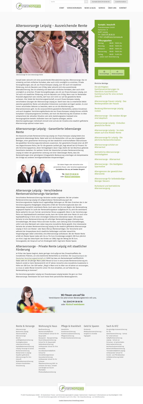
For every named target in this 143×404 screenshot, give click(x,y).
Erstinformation (120, 2)
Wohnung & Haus (48, 326)
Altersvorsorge (21, 329)
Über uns (112, 8)
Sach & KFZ (112, 326)
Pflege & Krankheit (71, 326)
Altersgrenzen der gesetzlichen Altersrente (108, 172)
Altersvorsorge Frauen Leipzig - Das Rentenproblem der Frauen (110, 102)
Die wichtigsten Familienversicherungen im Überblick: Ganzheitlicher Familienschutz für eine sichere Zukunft (109, 92)
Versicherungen (74, 8)
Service (102, 8)
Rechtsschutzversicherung (115, 346)
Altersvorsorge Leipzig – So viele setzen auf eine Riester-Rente (109, 131)
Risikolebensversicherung (24, 361)
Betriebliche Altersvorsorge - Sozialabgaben (108, 153)
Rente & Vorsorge (25, 326)
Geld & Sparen (91, 326)
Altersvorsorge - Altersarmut (107, 159)
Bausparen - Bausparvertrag (48, 338)
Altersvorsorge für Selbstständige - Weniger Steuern (110, 179)
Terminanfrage (104, 73)
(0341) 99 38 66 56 (71, 174)
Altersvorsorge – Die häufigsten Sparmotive (109, 165)
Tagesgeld (87, 336)
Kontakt (123, 8)
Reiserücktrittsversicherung (115, 348)
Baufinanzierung (44, 329)
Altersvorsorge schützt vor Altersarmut (106, 146)
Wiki (120, 395)
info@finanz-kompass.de (113, 37)
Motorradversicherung (113, 344)
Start (61, 8)
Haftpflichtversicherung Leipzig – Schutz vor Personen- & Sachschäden (115, 340)
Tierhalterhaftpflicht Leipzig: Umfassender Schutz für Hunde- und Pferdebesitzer (115, 353)
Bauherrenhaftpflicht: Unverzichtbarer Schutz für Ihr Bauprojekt (49, 334)
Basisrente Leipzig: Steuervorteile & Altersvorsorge (22, 334)
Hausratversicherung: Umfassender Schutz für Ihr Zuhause (48, 359)
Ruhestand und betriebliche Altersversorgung (107, 187)
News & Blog (90, 8)
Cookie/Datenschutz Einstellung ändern (71, 401)
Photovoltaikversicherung (47, 372)
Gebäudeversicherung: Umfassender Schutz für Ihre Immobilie (48, 346)
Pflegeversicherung (67, 336)
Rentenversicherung (22, 351)
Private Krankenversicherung (71, 338)
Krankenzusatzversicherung (70, 334)
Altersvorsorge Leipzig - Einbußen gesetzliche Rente (110, 124)
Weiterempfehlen (117, 73)
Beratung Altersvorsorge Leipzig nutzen (109, 109)
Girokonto (87, 329)
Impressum (92, 395)
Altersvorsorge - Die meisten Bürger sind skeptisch (111, 117)
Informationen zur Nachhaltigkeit (107, 395)
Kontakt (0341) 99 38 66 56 (100, 2)
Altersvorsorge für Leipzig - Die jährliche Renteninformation (108, 138)
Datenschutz (83, 395)
